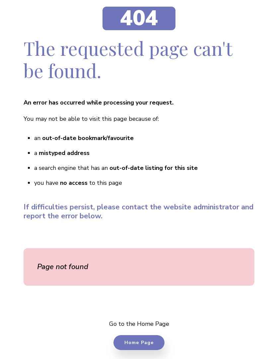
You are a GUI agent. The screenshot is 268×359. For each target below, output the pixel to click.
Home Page (139, 342)
